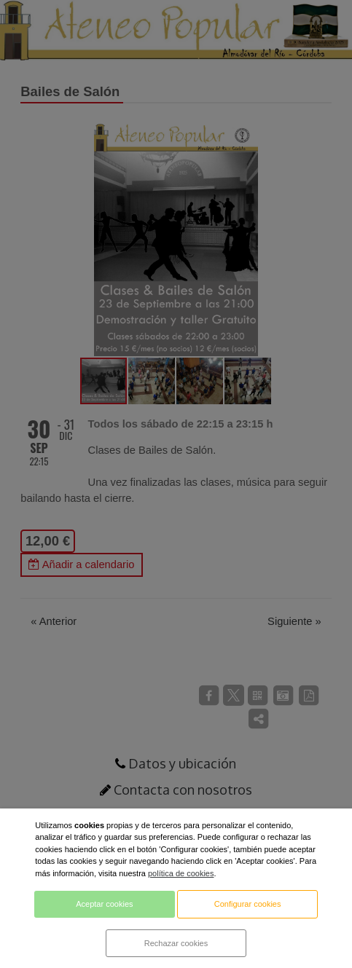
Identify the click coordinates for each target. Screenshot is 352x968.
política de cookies (181, 873)
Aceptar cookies (104, 904)
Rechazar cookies (176, 943)
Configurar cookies (247, 904)
